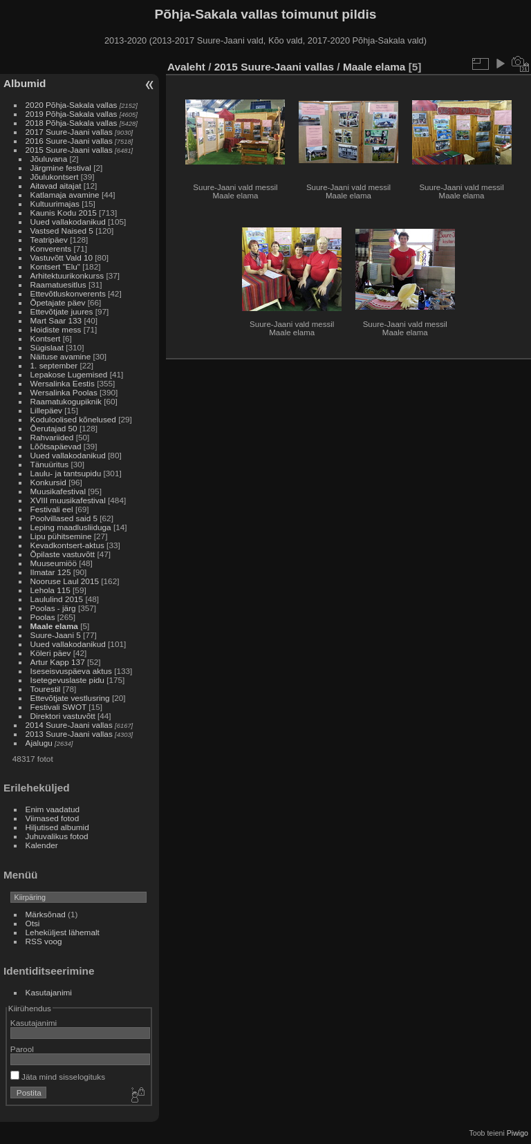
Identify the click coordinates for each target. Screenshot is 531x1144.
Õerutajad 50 (53, 428)
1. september (54, 365)
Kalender (42, 845)
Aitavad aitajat (56, 185)
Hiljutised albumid (57, 827)
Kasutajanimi (49, 992)
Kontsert (45, 338)
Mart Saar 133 (56, 320)
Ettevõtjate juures (61, 311)
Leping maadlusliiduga (70, 527)
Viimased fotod (53, 818)
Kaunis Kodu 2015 (63, 212)
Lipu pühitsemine (61, 536)
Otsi (33, 923)
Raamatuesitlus (58, 284)
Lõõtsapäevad (56, 446)
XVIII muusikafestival (68, 500)
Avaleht (186, 67)
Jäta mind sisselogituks (57, 1076)
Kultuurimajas (55, 203)
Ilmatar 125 (50, 572)
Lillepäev (46, 410)
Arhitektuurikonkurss (67, 275)
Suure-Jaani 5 (55, 634)
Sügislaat (47, 347)
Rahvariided (52, 437)
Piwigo (517, 1133)
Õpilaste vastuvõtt (62, 554)
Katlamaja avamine (65, 194)
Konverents (51, 248)
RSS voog (44, 941)
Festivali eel (51, 509)
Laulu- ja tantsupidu (66, 473)
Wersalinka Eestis (62, 383)
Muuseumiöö (53, 563)
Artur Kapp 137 (57, 661)
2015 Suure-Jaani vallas (69, 149)
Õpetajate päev (58, 302)
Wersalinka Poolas (63, 392)
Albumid (24, 83)
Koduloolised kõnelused (73, 419)
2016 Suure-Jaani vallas (69, 140)
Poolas (42, 616)
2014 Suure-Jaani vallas (69, 724)
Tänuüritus (49, 464)
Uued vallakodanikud (68, 221)
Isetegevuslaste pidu (67, 679)
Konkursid (48, 482)
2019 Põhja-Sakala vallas (72, 113)
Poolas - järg (53, 607)
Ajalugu (39, 742)
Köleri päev (50, 652)
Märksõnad (46, 914)
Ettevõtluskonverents (68, 293)
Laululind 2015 (57, 598)
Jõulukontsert (54, 176)
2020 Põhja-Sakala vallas (72, 104)
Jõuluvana (49, 158)
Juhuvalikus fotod (57, 836)
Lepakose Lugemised (69, 374)
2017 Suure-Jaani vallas (69, 131)
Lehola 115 (50, 589)
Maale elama (54, 625)
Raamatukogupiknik (66, 401)
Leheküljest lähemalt (63, 932)
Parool (22, 1048)
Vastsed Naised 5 (61, 230)
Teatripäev (49, 239)
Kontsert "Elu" (55, 266)
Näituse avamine (60, 356)
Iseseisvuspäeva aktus (71, 670)
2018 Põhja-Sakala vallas (72, 122)
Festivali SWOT (58, 706)
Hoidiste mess (56, 329)
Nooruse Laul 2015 (64, 580)
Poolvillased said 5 (63, 518)
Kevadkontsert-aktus (67, 545)
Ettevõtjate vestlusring (70, 697)
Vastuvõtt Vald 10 (61, 257)
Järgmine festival (60, 167)
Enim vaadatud (53, 809)
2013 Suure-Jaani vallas (69, 733)
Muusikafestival (58, 491)
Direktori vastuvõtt (62, 715)
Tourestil (45, 688)
